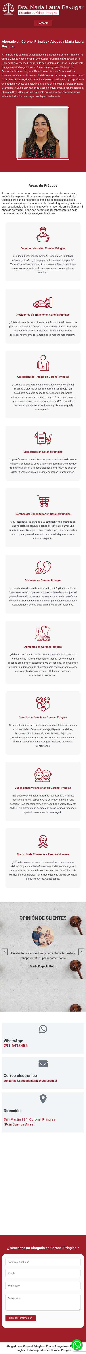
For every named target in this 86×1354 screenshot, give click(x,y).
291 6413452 (16, 1045)
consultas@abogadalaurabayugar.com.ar (30, 1081)
